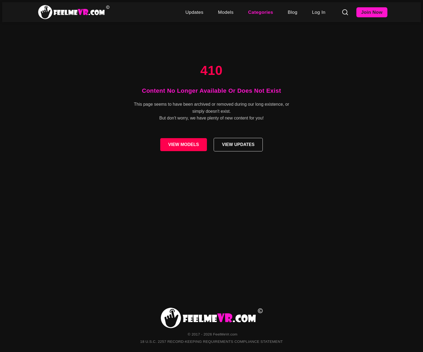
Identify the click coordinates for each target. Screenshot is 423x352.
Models (226, 12)
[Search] (345, 12)
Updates (194, 12)
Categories (260, 12)
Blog (292, 12)
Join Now (372, 12)
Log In (318, 12)
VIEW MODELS (183, 144)
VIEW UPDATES (238, 144)
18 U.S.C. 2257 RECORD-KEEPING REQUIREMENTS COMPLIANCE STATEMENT (211, 342)
